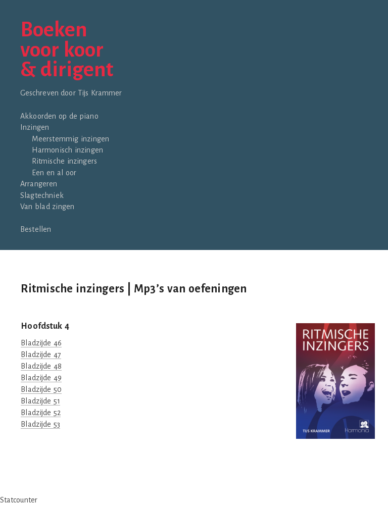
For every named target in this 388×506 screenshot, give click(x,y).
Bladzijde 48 (41, 366)
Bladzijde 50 (41, 389)
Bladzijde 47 (41, 354)
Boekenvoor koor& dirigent (66, 50)
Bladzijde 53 (40, 424)
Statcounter (18, 500)
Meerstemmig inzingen (71, 139)
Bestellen (35, 229)
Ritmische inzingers (64, 161)
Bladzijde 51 (40, 401)
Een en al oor (54, 173)
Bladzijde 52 (40, 413)
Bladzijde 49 (41, 378)
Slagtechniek (42, 195)
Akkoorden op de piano (59, 116)
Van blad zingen (47, 207)
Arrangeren (39, 184)
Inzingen (34, 127)
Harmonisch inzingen (67, 150)
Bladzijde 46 (41, 343)
